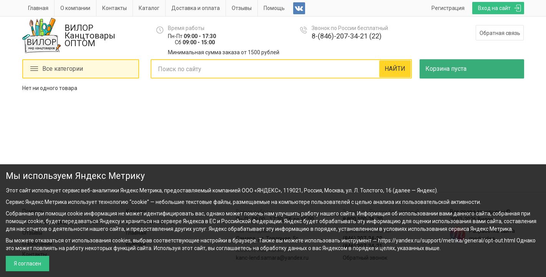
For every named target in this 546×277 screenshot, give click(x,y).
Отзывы (242, 8)
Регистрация (448, 8)
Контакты (114, 8)
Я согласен (27, 263)
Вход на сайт (494, 8)
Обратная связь (500, 33)
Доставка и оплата (195, 8)
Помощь (274, 8)
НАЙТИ (395, 68)
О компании (75, 8)
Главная (38, 8)
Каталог (149, 8)
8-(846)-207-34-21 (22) (347, 36)
